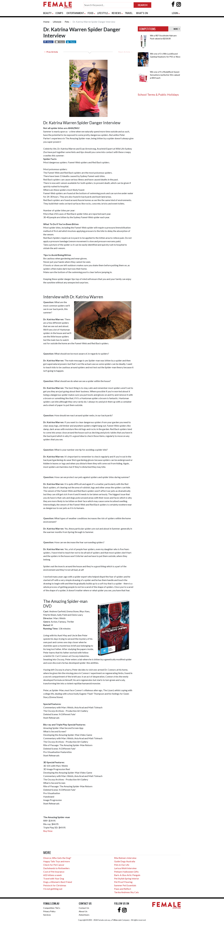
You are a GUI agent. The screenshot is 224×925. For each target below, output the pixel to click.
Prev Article (51, 52)
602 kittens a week (52, 875)
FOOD (90, 13)
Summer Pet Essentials (125, 885)
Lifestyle (57, 21)
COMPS (59, 13)
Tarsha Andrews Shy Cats (126, 892)
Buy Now (47, 831)
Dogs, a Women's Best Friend (57, 882)
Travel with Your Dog (53, 878)
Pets (67, 21)
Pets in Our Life (121, 864)
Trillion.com (116, 920)
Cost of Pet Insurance (53, 871)
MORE (177, 28)
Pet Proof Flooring (123, 882)
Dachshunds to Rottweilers (56, 868)
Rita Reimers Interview (125, 858)
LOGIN (175, 13)
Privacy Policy (49, 911)
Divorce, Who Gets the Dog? (57, 858)
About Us (83, 911)
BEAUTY (47, 13)
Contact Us (84, 908)
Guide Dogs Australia (124, 861)
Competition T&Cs (51, 908)
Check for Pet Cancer (53, 864)
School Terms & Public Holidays (158, 94)
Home (46, 21)
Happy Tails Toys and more (56, 861)
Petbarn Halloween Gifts (126, 871)
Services (47, 915)
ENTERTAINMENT (75, 13)
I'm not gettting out (52, 888)
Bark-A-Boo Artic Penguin (127, 875)
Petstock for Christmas (54, 885)
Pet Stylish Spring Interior (126, 878)
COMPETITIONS (147, 29)
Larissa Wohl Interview (125, 868)
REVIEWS (116, 13)
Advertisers (84, 915)
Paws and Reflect (122, 888)
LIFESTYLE (102, 13)
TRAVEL (129, 13)
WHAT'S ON (142, 13)
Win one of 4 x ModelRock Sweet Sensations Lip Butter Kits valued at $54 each (165, 75)
